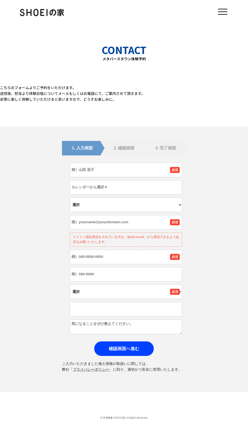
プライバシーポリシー (91, 369)
